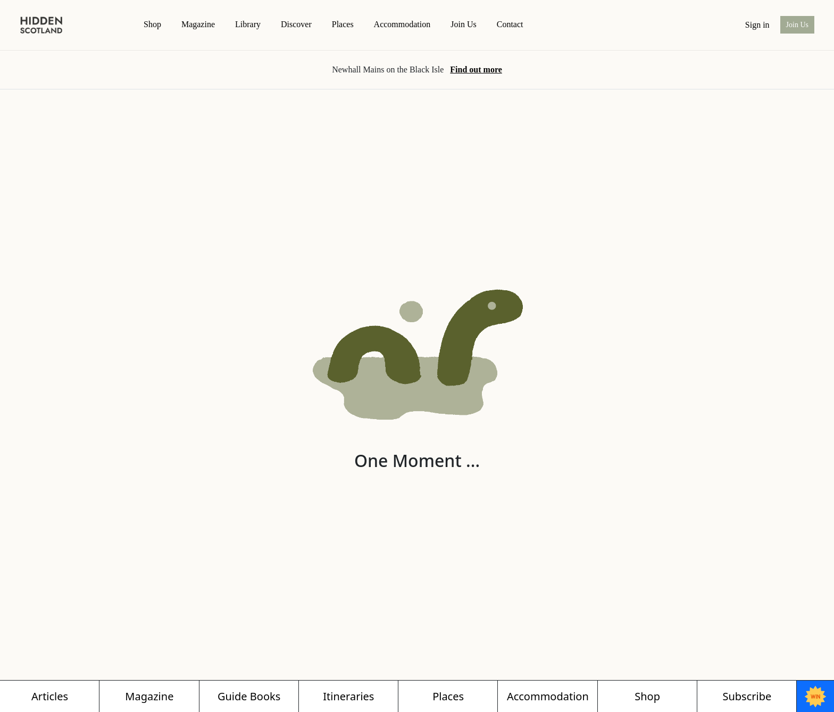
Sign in (757, 24)
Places (343, 24)
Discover (296, 24)
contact (510, 24)
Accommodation (402, 24)
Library (248, 24)
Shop (152, 24)
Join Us (463, 24)
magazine (198, 24)
